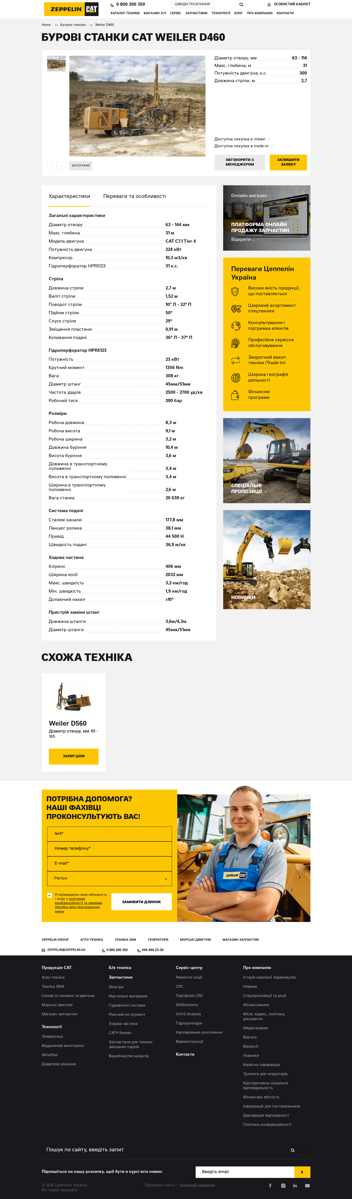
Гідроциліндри (189, 1023)
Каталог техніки (125, 13)
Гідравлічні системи (127, 1005)
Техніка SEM (125, 939)
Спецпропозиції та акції (264, 996)
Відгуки (250, 1037)
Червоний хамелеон (197, 1185)
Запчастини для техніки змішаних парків (130, 1044)
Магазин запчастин (240, 939)
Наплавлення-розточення (199, 1032)
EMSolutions (187, 1005)
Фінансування (256, 1005)
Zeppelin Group (55, 939)
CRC (179, 986)
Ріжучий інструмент (127, 1014)
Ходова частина (123, 1024)
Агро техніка (91, 939)
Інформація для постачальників (271, 1106)
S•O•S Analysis (188, 1014)
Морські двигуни (195, 939)
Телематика (52, 1036)
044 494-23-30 (152, 950)
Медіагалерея (255, 1028)
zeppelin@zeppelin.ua (66, 950)
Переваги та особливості (134, 196)
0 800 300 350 (130, 5)
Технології (220, 13)
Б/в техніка (120, 968)
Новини (250, 986)
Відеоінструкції (189, 1042)
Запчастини (196, 13)
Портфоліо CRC (189, 996)
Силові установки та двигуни (68, 996)
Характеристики (69, 196)
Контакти (285, 13)
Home (46, 25)
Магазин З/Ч (155, 13)
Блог (238, 13)
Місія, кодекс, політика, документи (264, 1016)
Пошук (241, 4)
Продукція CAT (57, 968)
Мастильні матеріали (128, 996)
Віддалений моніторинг (63, 1046)
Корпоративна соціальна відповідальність (265, 1085)
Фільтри (116, 987)
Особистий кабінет (292, 4)
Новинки (251, 1055)
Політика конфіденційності (267, 1125)
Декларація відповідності (266, 1115)
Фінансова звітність (261, 1097)
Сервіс (175, 13)
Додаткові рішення (59, 1064)
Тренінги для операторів (265, 1074)
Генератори (158, 939)
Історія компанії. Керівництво (269, 977)
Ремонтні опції (189, 977)
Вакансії (250, 1046)
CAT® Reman (120, 1033)
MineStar (50, 1055)
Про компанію (260, 13)
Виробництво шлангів (129, 1056)
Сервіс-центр (189, 968)
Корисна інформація (261, 1065)
